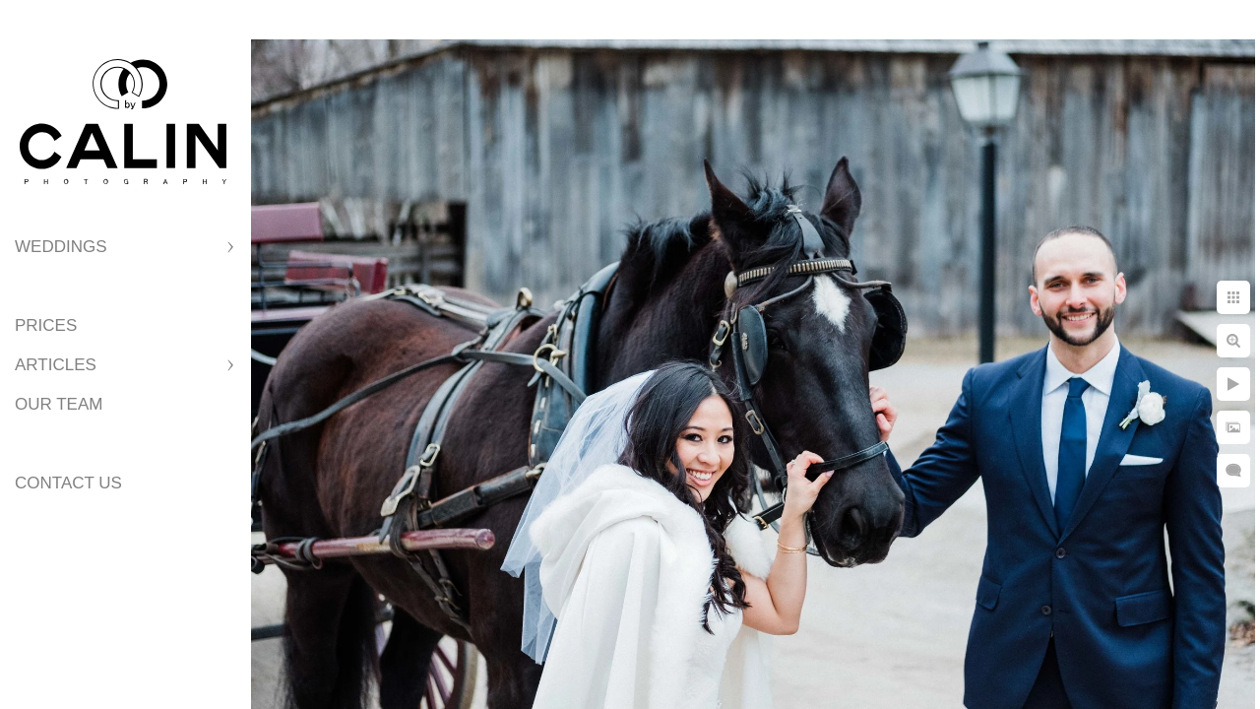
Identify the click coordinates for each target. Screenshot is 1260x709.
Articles (55, 364)
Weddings (61, 246)
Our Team (58, 404)
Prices (46, 325)
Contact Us (68, 483)
